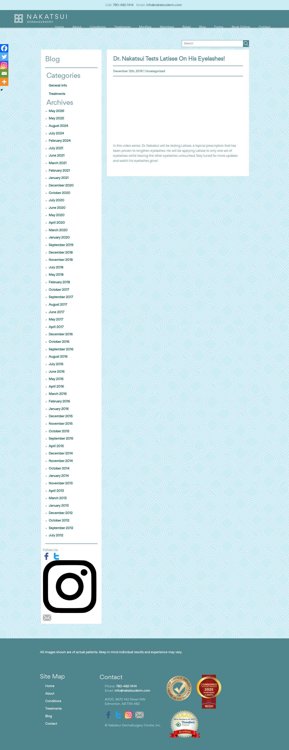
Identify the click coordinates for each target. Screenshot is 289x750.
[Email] (4, 73)
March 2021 (57, 163)
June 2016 (56, 371)
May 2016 (56, 379)
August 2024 (58, 126)
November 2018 (61, 260)
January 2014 (59, 475)
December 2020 (61, 185)
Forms (218, 27)
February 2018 (59, 282)
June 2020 (57, 208)
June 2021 (56, 155)
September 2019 (61, 245)
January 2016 (59, 409)
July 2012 (56, 535)
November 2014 (61, 461)
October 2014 (59, 468)
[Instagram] (4, 65)
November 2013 (61, 483)
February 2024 (60, 140)
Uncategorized (155, 71)
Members (167, 27)
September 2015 (61, 438)
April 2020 (57, 222)
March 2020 (58, 230)
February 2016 (59, 401)
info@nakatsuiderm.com (164, 5)
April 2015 (56, 446)
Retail (186, 27)
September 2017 (61, 297)
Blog (202, 27)
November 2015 (61, 423)
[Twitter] (4, 56)
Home (59, 27)
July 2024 (56, 133)
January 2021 (59, 178)
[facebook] (48, 556)
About (76, 27)
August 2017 (58, 304)
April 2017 (56, 327)
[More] (4, 82)
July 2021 (56, 148)
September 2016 (61, 349)
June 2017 (56, 312)
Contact (264, 27)
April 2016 (56, 386)
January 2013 (59, 505)
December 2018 (61, 252)
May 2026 (56, 111)
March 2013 (57, 498)
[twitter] (57, 556)
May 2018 (56, 274)
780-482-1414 (123, 5)
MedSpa (145, 27)
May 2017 (56, 319)
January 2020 (59, 237)
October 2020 (59, 193)
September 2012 (61, 528)
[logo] (40, 21)
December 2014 (61, 453)
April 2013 (56, 491)
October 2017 (59, 289)
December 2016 (61, 334)
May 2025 (56, 118)
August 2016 (58, 356)
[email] (48, 617)
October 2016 (59, 342)
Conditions (98, 27)
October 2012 (59, 520)
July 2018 (56, 267)
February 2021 (59, 170)
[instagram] (71, 586)
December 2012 (61, 513)
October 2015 (59, 431)
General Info (58, 85)
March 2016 (57, 394)
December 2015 (61, 416)
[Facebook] (4, 48)
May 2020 (56, 215)
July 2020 (56, 200)
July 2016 (56, 364)
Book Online (241, 27)
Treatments (122, 27)
